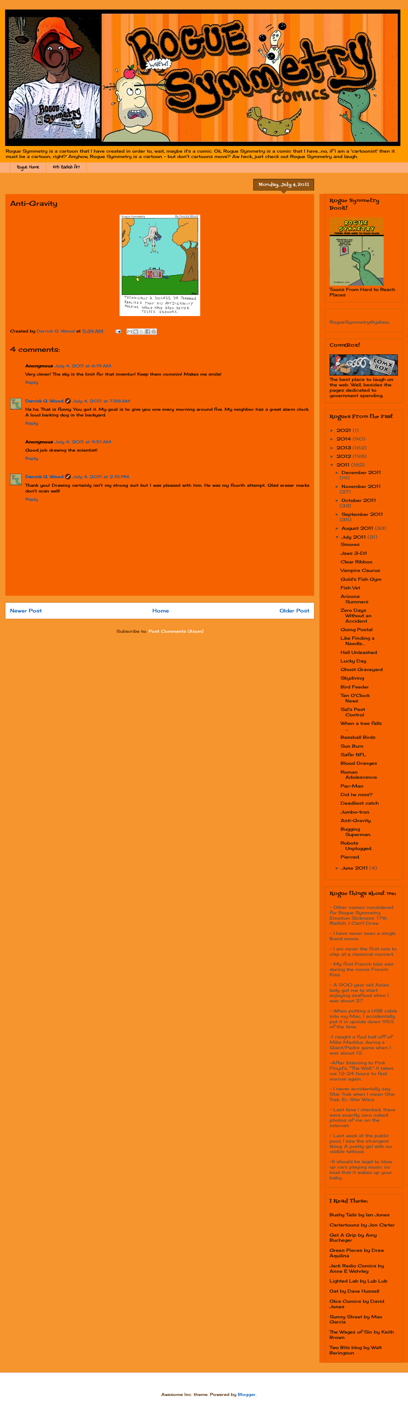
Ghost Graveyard (362, 669)
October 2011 (359, 500)
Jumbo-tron (355, 811)
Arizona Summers (354, 598)
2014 (345, 438)
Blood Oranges (359, 763)
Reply (31, 382)
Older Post (294, 611)
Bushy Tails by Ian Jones (360, 1214)
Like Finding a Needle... (357, 640)
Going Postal (357, 629)
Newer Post (26, 611)
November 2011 (361, 486)
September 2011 (362, 514)
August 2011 (358, 528)
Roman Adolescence (359, 774)
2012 (345, 456)
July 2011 (355, 537)
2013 (345, 447)
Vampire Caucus (360, 570)
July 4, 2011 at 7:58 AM (101, 400)
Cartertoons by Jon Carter (362, 1224)
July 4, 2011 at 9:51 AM (83, 441)
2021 (345, 430)
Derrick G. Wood (44, 400)
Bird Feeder (355, 686)
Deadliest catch (360, 803)
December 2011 (361, 472)
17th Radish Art (66, 167)
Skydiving (352, 678)
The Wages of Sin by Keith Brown (362, 1334)
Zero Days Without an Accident (356, 615)
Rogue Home (28, 167)
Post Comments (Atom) (176, 631)
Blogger (247, 1394)
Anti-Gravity (356, 820)
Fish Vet (350, 587)
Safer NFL (353, 754)
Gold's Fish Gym (361, 579)
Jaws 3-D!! (354, 553)
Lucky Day (353, 660)
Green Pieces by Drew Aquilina (357, 1252)
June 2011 (355, 868)
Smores (350, 544)
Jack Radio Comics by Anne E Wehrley (357, 1268)
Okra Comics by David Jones (357, 1303)
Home (160, 611)
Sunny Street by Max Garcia (356, 1319)
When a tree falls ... (361, 725)
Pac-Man (352, 786)
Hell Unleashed (359, 652)
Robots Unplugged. (356, 845)
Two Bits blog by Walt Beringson (356, 1350)
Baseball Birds (358, 737)
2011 (344, 464)
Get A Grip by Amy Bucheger (353, 1237)
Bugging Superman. (356, 831)
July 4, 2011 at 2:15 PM (101, 476)
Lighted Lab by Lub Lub (358, 1280)
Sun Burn (352, 746)
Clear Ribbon (357, 561)
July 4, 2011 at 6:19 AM (83, 365)
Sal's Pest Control (353, 712)
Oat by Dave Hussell (354, 1291)
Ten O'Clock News (355, 698)
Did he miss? (357, 794)
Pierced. (350, 856)
